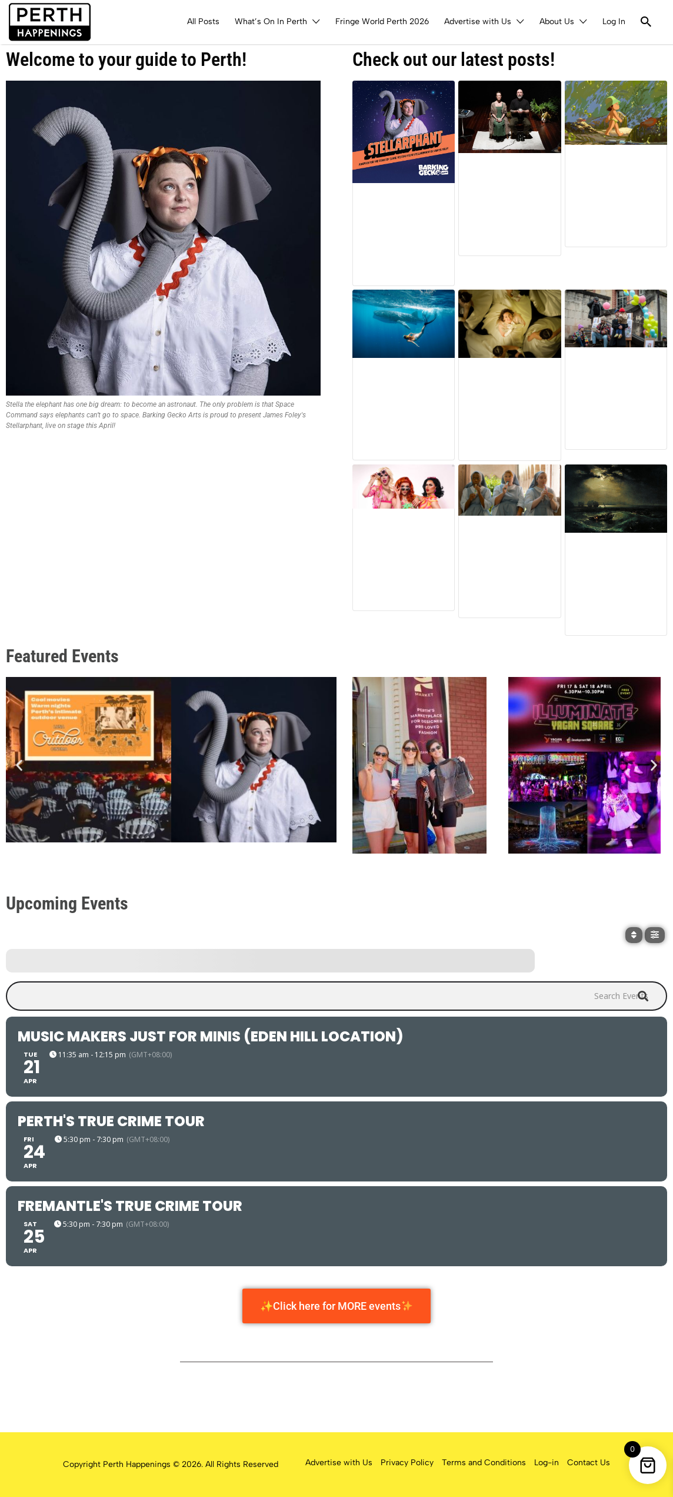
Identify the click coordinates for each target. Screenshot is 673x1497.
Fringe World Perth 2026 (382, 21)
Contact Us (588, 1463)
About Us (556, 21)
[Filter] (655, 935)
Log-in (546, 1463)
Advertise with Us (477, 21)
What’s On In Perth (271, 21)
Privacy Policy (407, 1463)
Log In (613, 21)
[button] (19, 765)
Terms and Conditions (484, 1463)
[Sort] (633, 935)
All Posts (203, 21)
